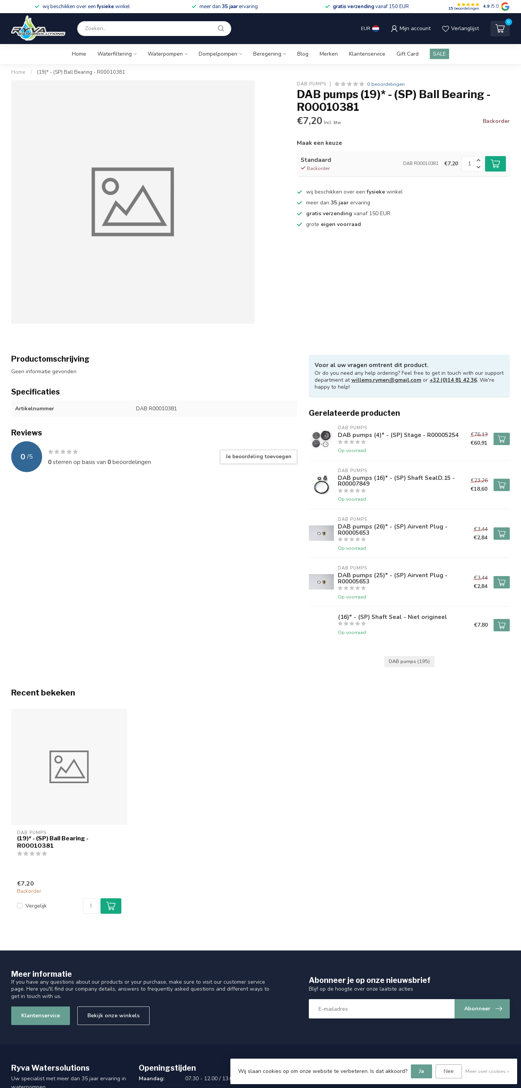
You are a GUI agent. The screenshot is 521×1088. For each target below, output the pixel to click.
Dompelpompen (218, 54)
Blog (302, 54)
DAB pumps (311, 84)
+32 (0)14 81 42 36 (453, 380)
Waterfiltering (114, 54)
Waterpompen (165, 54)
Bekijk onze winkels (113, 1015)
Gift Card (408, 54)
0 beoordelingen (386, 84)
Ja (421, 1071)
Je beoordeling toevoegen (258, 456)
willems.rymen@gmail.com (386, 380)
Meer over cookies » (487, 1071)
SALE (439, 54)
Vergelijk (36, 906)
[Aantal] (91, 906)
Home (79, 54)
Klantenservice (367, 54)
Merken (329, 54)
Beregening (267, 54)
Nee (449, 1071)
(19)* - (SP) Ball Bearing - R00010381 (81, 72)
